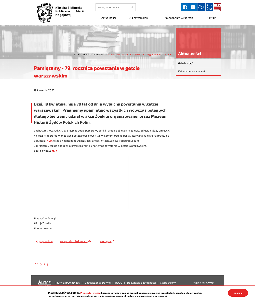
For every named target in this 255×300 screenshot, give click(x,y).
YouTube (193, 7)
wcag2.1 (209, 7)
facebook (185, 7)
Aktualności (99, 54)
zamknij (238, 292)
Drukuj (44, 264)
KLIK (49, 140)
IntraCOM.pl (208, 282)
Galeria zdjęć (185, 63)
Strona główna (82, 54)
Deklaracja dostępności (44, 282)
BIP (217, 7)
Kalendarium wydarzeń (191, 71)
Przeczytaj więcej (90, 292)
